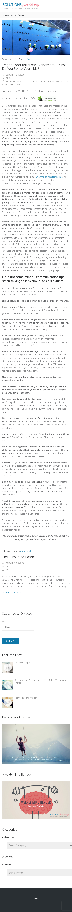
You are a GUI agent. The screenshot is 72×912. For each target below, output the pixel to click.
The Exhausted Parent (18, 557)
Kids (7, 81)
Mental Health (17, 81)
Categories (8, 837)
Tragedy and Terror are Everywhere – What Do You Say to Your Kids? (34, 66)
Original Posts (62, 81)
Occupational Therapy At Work (40, 81)
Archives (6, 865)
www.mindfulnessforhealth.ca (49, 176)
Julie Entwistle (28, 59)
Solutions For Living (11, 84)
